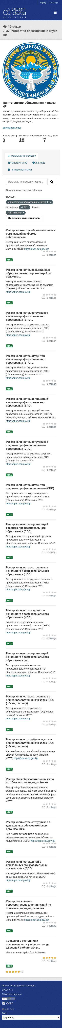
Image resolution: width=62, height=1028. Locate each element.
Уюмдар (15, 26)
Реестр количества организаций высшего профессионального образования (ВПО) (27, 402)
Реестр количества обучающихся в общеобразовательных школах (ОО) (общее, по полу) (30, 743)
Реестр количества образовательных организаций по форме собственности (30, 234)
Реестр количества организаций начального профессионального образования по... (27, 657)
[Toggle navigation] (55, 12)
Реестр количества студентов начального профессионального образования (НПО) (27, 614)
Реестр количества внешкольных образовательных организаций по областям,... (28, 273)
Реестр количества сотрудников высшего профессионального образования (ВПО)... (27, 316)
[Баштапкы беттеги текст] (5, 26)
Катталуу (53, 2)
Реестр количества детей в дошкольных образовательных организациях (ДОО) (26, 865)
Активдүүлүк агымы (20, 169)
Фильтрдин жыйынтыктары (24, 218)
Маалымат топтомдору (22, 155)
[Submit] (51, 182)
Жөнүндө (38, 162)
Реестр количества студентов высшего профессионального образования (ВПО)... (25, 359)
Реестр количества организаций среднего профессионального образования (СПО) (27, 528)
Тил (4, 1013)
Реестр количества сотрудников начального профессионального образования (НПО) (27, 571)
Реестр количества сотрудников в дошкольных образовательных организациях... (28, 825)
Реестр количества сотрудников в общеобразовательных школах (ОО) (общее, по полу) (30, 700)
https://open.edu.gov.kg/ (36, 249)
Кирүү (43, 2)
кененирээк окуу (11, 127)
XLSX (9, 260)
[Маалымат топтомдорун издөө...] (27, 182)
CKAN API (7, 990)
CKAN (7, 1003)
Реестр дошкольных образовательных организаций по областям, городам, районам (28, 905)
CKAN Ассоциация (12, 994)
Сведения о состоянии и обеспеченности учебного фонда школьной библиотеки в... (27, 944)
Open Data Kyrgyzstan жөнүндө (18, 985)
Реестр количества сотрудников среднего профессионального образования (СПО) (27, 445)
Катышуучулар (17, 162)
